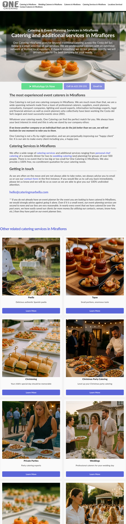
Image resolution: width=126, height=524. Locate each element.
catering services (46, 152)
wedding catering (62, 155)
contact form (31, 178)
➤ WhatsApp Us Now (42, 86)
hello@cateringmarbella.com (28, 192)
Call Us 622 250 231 (76, 86)
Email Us (97, 86)
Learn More (31, 311)
